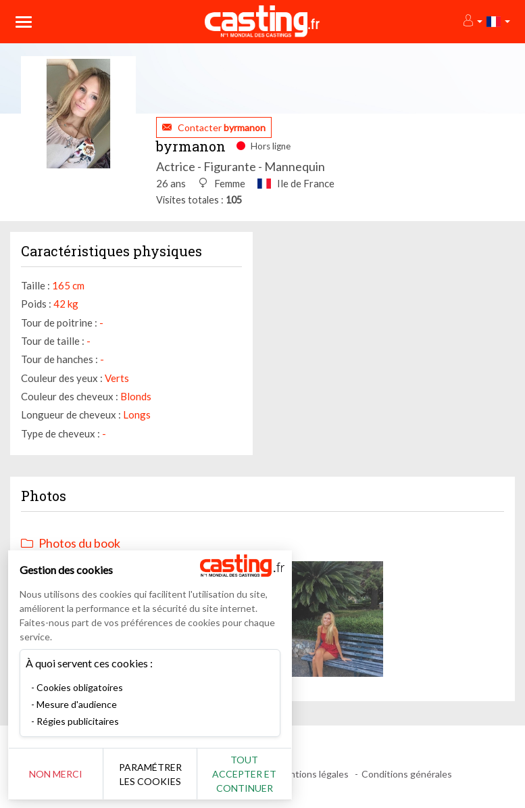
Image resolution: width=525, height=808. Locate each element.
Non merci (55, 774)
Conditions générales (406, 774)
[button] (472, 21)
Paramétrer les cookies (150, 774)
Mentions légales (312, 774)
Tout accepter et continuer (244, 774)
